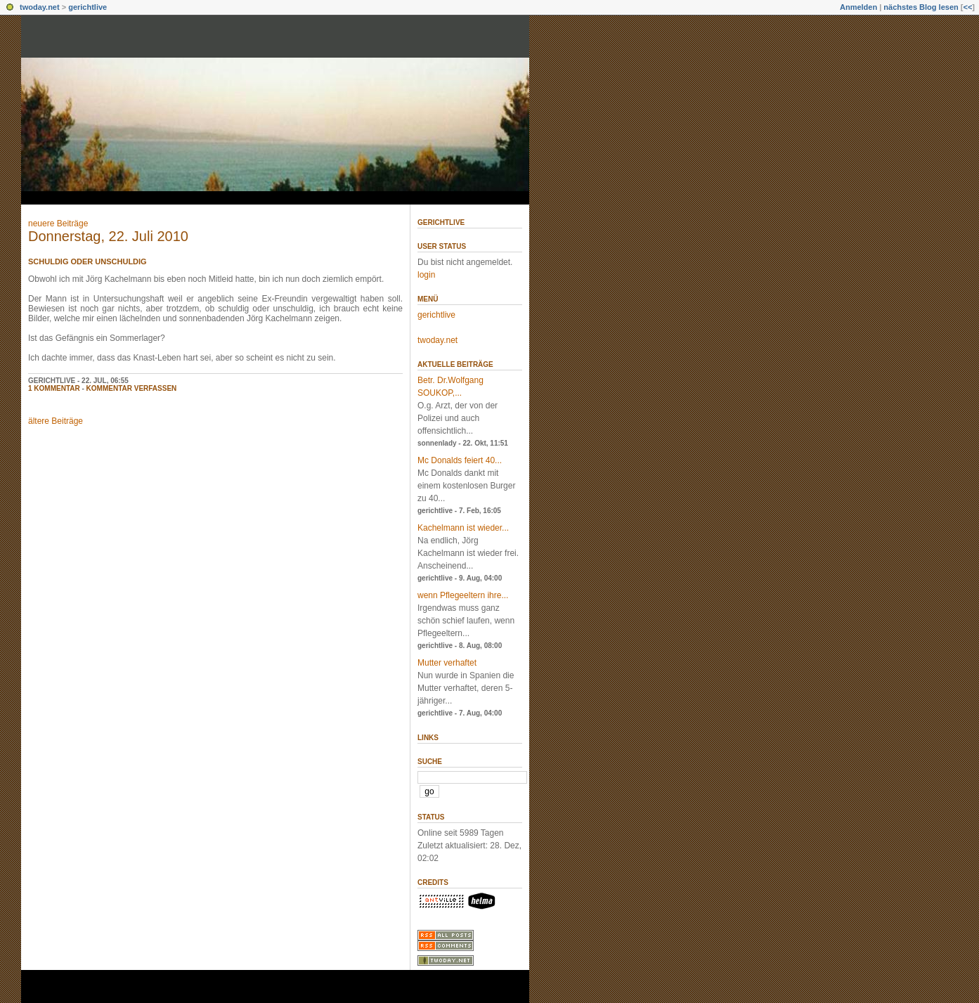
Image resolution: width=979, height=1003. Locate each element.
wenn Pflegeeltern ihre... (462, 595)
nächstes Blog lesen (920, 7)
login (426, 275)
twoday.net (40, 7)
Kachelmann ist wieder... (463, 528)
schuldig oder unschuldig (87, 261)
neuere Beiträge (58, 223)
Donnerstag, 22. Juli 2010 (108, 236)
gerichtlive (87, 7)
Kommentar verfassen (131, 388)
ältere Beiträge (55, 421)
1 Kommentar (54, 388)
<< (967, 7)
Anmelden (858, 7)
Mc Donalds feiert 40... (459, 460)
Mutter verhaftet (446, 663)
